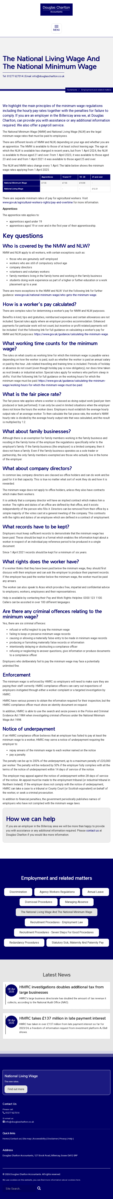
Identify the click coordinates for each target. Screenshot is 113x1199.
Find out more (16, 1089)
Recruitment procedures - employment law (56, 922)
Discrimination (18, 892)
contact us (92, 830)
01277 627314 (11, 1112)
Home (6, 1138)
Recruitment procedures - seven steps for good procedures (56, 932)
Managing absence (76, 902)
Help (70, 1138)
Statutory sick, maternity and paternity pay (78, 942)
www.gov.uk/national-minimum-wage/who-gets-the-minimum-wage (55, 295)
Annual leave (96, 892)
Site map (27, 1138)
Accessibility (39, 1138)
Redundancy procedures (24, 942)
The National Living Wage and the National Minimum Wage (56, 912)
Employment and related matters (96, 90)
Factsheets (72, 90)
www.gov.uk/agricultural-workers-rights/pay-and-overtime (38, 202)
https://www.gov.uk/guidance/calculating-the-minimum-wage (71, 334)
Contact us (15, 1138)
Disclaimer (52, 1138)
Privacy (62, 1138)
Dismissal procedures (38, 902)
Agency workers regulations (57, 892)
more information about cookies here (62, 1180)
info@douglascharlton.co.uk (18, 1122)
